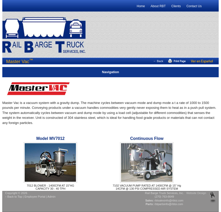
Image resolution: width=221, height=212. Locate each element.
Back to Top (14, 196)
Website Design (196, 193)
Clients (176, 6)
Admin (52, 196)
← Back (158, 61)
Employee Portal (34, 196)
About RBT (158, 6)
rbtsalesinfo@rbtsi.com (168, 200)
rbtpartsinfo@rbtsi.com (168, 204)
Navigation (110, 72)
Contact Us (193, 6)
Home (141, 6)
